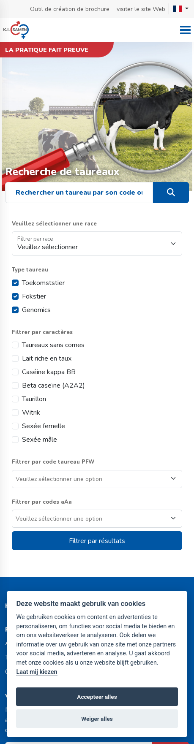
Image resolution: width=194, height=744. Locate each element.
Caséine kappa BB (49, 372)
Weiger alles (97, 718)
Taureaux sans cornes (53, 345)
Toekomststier (43, 283)
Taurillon (34, 399)
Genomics (36, 310)
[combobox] (97, 479)
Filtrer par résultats (97, 541)
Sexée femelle (43, 426)
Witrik (31, 412)
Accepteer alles (97, 696)
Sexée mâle (39, 439)
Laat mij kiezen (36, 672)
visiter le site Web (141, 9)
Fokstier (34, 296)
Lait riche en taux (46, 358)
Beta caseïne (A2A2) (53, 385)
